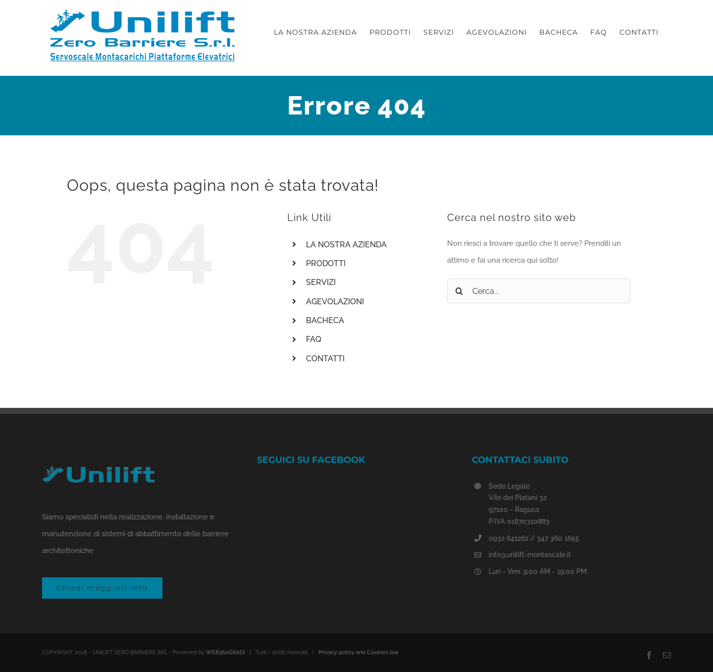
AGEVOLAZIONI (335, 301)
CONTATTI (325, 358)
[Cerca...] (538, 291)
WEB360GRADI (225, 652)
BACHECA (325, 320)
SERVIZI (321, 282)
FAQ (313, 339)
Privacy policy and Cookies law (358, 652)
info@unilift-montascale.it (530, 555)
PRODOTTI (326, 263)
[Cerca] (459, 291)
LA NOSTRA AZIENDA (346, 244)
